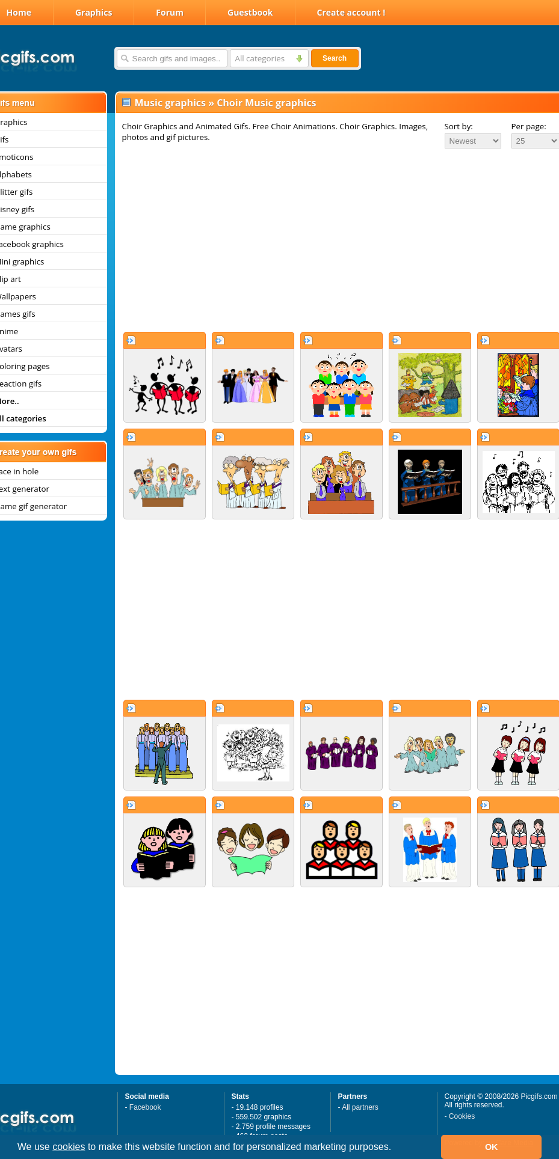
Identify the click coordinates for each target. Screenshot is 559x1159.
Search (335, 58)
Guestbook (250, 12)
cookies (68, 1147)
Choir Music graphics (266, 102)
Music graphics (170, 102)
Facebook (145, 1107)
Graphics (93, 12)
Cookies (462, 1116)
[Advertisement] (333, 240)
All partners (360, 1107)
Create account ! (351, 12)
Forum (170, 12)
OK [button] (491, 1147)
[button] (396, 1148)
